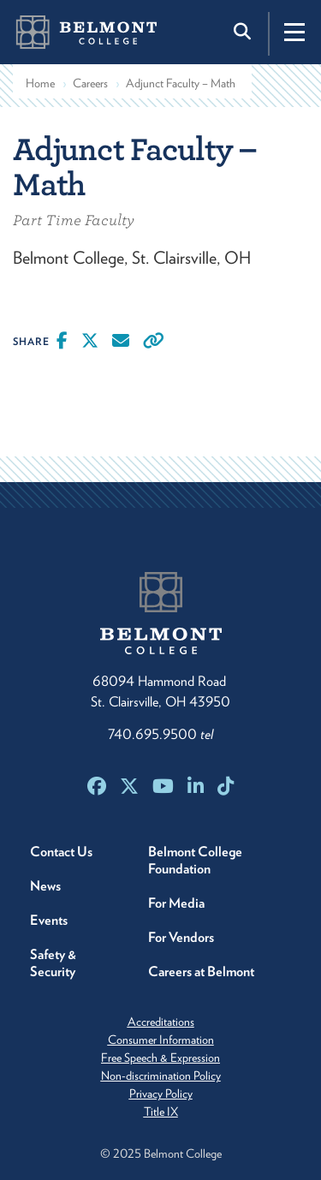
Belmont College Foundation (195, 860)
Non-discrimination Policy (161, 1075)
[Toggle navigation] (294, 31)
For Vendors (181, 937)
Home (40, 83)
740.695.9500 (160, 734)
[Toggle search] (244, 31)
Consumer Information (161, 1039)
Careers (90, 83)
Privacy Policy (161, 1093)
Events (49, 920)
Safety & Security (53, 963)
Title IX (161, 1111)
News (45, 886)
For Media (176, 903)
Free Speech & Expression (160, 1057)
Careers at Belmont (201, 971)
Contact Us (61, 851)
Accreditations (161, 1021)
